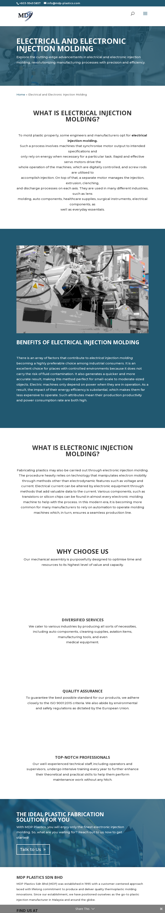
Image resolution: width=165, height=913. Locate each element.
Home (20, 94)
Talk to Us (30, 849)
